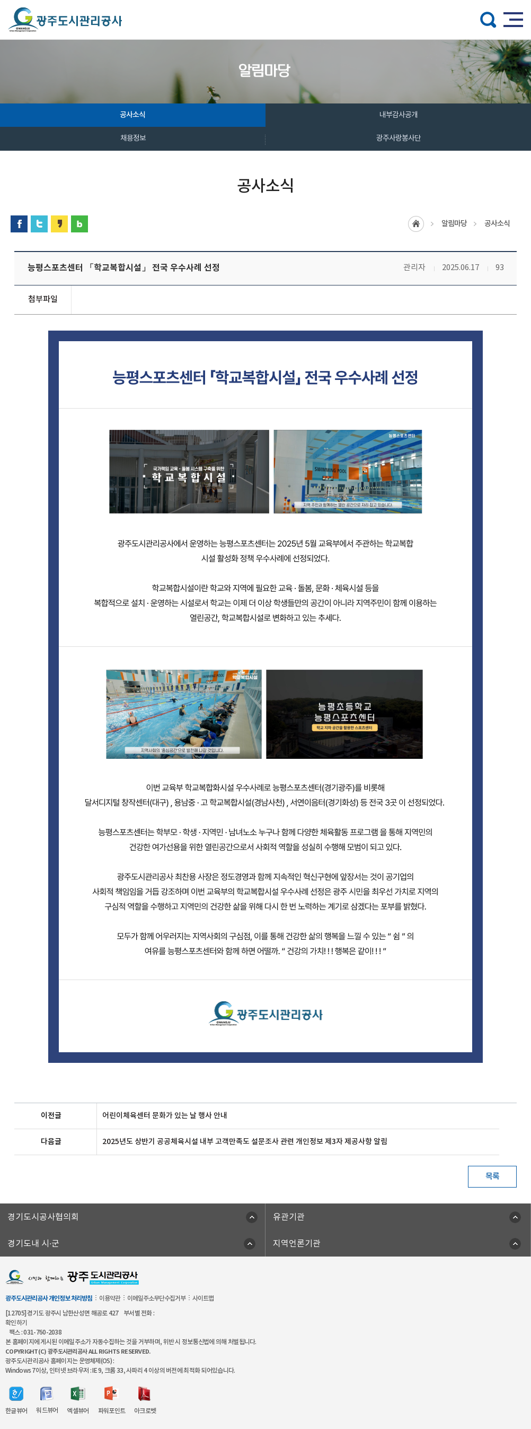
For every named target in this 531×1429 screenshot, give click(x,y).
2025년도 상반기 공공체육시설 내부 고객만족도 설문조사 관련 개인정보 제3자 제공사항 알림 (244, 1141)
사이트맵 (203, 1298)
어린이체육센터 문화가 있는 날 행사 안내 (164, 1115)
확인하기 (16, 1323)
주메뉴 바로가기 (265, 0)
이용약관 (109, 1298)
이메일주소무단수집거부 (156, 1298)
